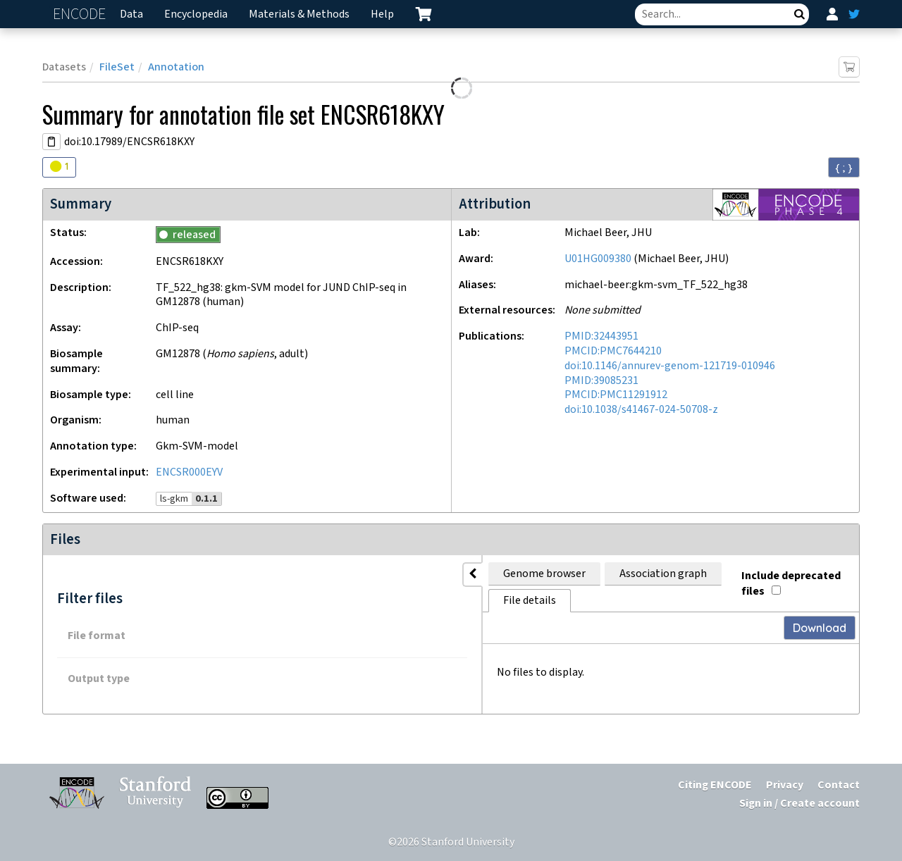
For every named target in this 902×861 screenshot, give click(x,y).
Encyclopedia (196, 14)
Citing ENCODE (715, 785)
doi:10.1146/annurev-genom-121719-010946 (669, 366)
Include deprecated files (779, 571)
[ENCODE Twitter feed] (854, 14)
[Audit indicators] (59, 167)
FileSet (117, 67)
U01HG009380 (597, 259)
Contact (838, 785)
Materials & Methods (299, 14)
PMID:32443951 (601, 336)
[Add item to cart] (849, 67)
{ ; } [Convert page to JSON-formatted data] (844, 167)
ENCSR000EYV (189, 472)
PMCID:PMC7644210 (613, 351)
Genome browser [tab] (268, 573)
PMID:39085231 (601, 380)
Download (819, 601)
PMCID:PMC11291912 (615, 395)
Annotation (176, 67)
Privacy (784, 785)
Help (382, 14)
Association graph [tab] (387, 573)
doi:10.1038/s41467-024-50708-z (641, 409)
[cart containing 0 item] (423, 14)
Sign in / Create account (799, 803)
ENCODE (81, 14)
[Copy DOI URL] (51, 141)
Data (131, 14)
